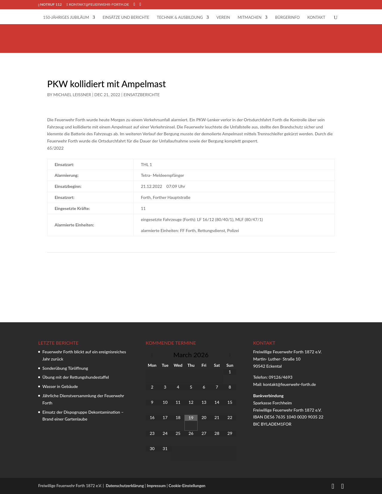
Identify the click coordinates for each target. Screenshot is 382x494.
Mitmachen (249, 17)
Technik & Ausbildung (180, 17)
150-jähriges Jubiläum (66, 17)
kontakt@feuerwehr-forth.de (290, 384)
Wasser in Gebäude (60, 386)
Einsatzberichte (142, 94)
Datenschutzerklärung (125, 485)
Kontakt (316, 17)
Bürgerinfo (287, 17)
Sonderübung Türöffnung (65, 368)
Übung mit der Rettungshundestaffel (75, 377)
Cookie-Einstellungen (187, 485)
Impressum (156, 485)
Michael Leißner (72, 94)
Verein (223, 17)
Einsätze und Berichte (126, 17)
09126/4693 (280, 377)
